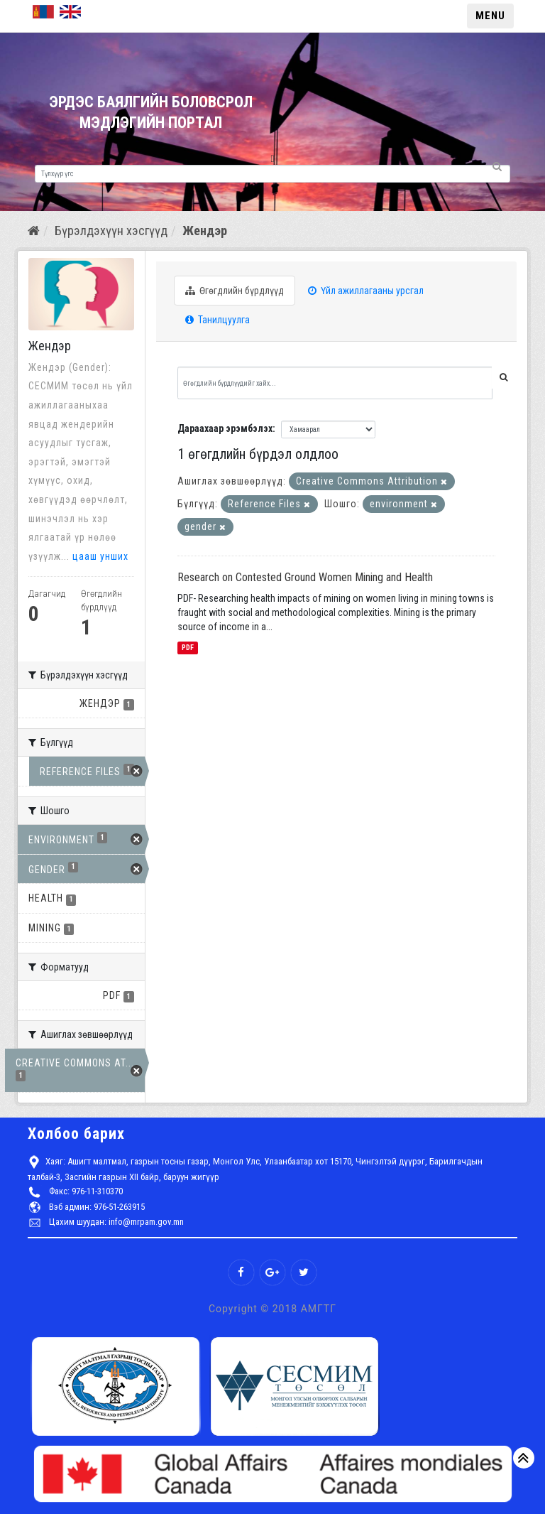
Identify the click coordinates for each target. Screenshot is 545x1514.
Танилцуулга (217, 319)
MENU (490, 15)
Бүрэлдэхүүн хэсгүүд (111, 230)
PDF (188, 647)
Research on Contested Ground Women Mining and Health (305, 577)
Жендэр (204, 230)
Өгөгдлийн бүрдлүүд (234, 290)
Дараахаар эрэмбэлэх (224, 428)
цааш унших (100, 556)
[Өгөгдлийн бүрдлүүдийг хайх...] (334, 383)
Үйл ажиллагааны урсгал (366, 290)
